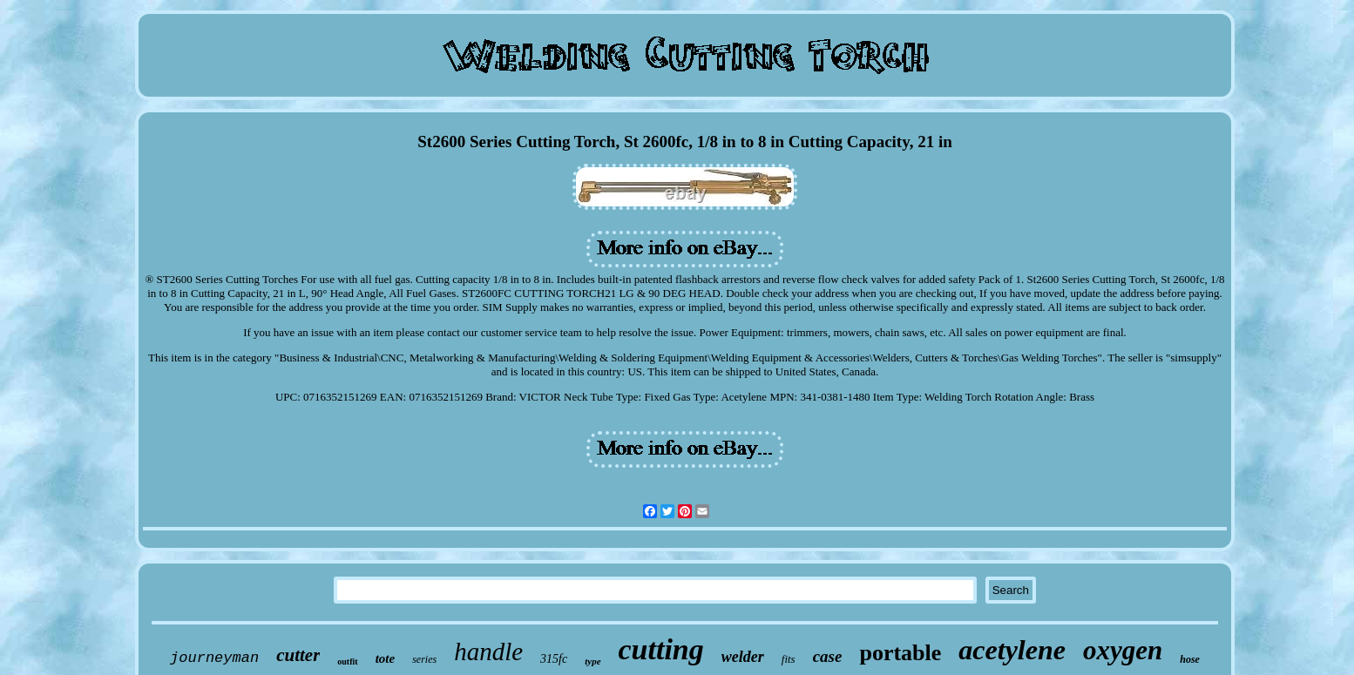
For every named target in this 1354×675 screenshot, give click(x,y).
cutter (298, 655)
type (592, 661)
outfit (347, 661)
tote (386, 658)
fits (788, 658)
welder (742, 656)
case (828, 656)
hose (1190, 659)
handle (488, 651)
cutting (661, 649)
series (424, 659)
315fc (553, 658)
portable (900, 652)
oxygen (1122, 650)
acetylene (1012, 649)
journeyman (214, 658)
